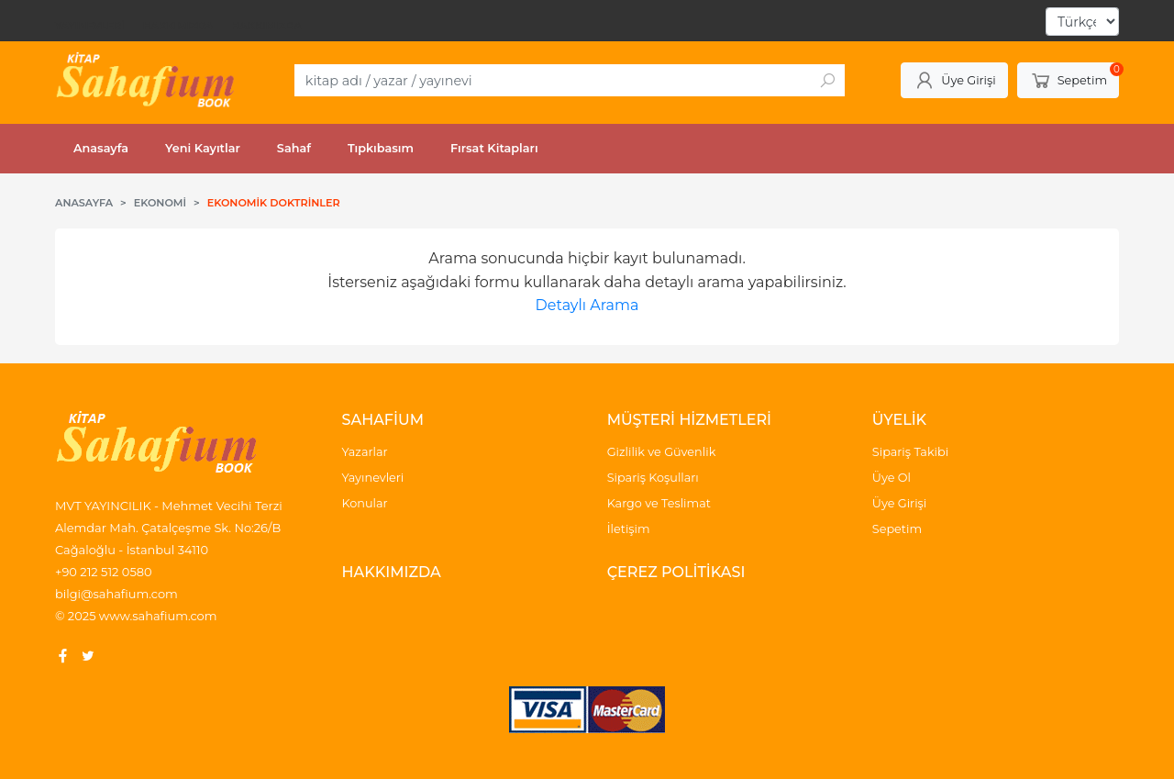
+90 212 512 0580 (103, 571)
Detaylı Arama (587, 305)
